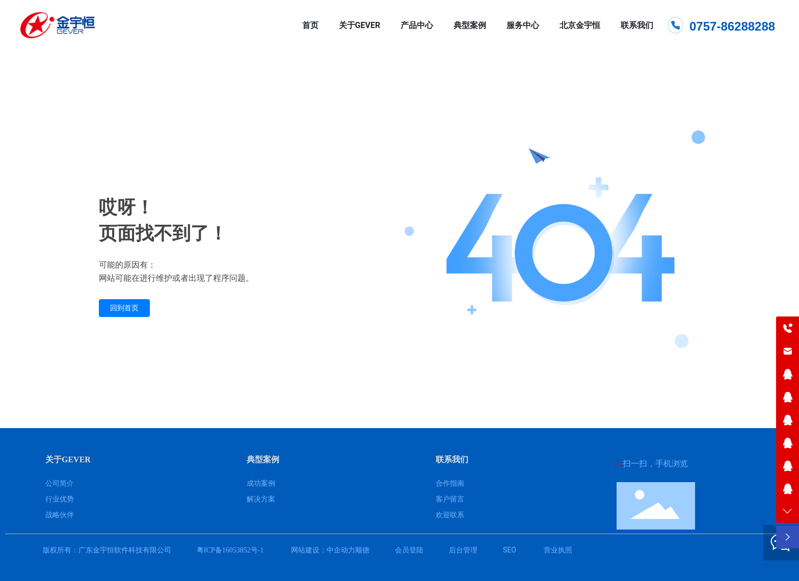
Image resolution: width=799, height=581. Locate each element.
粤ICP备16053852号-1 (230, 550)
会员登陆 (409, 550)
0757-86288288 (732, 26)
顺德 (362, 550)
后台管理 (463, 550)
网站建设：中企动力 (322, 550)
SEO (509, 550)
